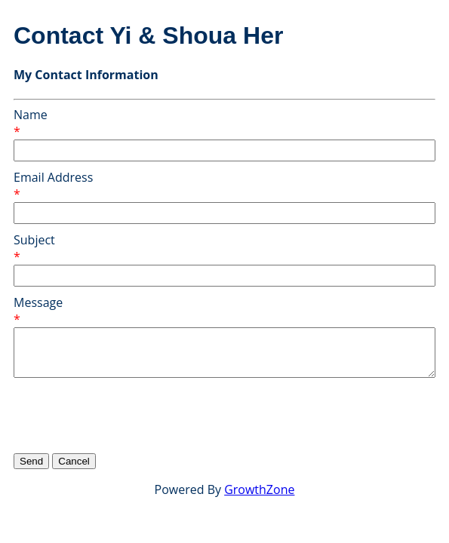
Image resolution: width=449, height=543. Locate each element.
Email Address (53, 177)
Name (31, 114)
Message (38, 302)
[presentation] (128, 414)
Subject (34, 240)
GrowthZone (259, 489)
